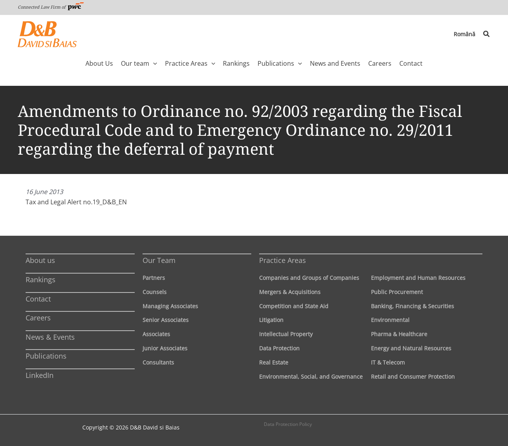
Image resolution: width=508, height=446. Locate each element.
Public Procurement (397, 292)
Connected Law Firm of (51, 7)
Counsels (155, 292)
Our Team (159, 260)
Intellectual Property (286, 334)
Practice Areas (282, 260)
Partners (154, 277)
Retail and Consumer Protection (413, 376)
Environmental (390, 320)
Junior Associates (165, 348)
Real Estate (273, 362)
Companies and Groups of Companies (309, 277)
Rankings (41, 279)
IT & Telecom (388, 362)
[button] (486, 34)
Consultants (158, 362)
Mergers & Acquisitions (290, 292)
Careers (38, 317)
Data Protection (279, 348)
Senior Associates (166, 320)
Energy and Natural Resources (411, 348)
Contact (38, 299)
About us (40, 260)
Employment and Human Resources (418, 277)
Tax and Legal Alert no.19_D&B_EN (76, 202)
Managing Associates (170, 306)
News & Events (50, 337)
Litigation (271, 320)
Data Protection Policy (288, 424)
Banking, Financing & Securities (412, 306)
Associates (156, 334)
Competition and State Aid (293, 306)
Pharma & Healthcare (399, 334)
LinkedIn (40, 375)
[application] (153, 63)
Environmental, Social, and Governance (311, 376)
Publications (46, 356)
